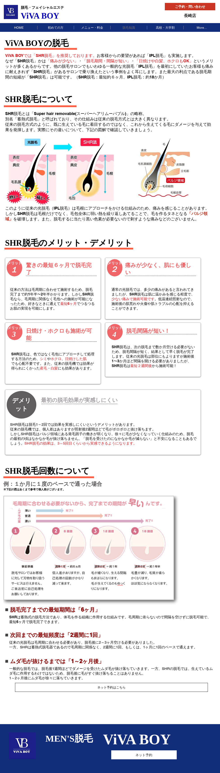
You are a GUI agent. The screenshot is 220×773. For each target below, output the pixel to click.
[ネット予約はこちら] (111, 687)
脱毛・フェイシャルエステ (42, 7)
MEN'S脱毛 (69, 738)
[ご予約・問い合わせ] (190, 6)
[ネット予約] (144, 754)
